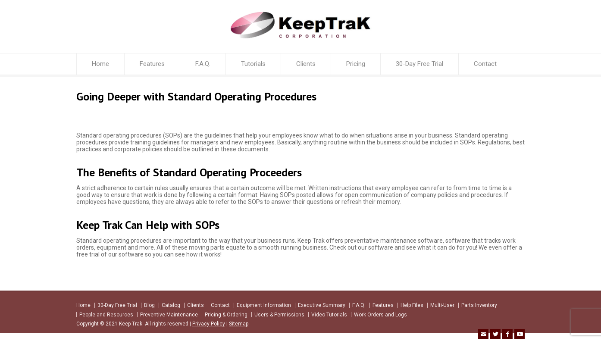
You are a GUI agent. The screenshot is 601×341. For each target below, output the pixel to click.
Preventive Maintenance (169, 315)
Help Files (412, 305)
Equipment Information (264, 305)
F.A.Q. (202, 64)
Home (100, 64)
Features (152, 64)
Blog (149, 305)
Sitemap (238, 324)
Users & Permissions (279, 315)
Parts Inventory (479, 305)
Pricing (355, 64)
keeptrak (93, 116)
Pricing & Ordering (226, 315)
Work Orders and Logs (380, 315)
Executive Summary (321, 305)
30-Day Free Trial (419, 64)
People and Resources (106, 315)
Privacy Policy (208, 324)
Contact (485, 64)
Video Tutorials (329, 315)
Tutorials (253, 64)
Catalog (171, 305)
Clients (306, 64)
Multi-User (442, 305)
